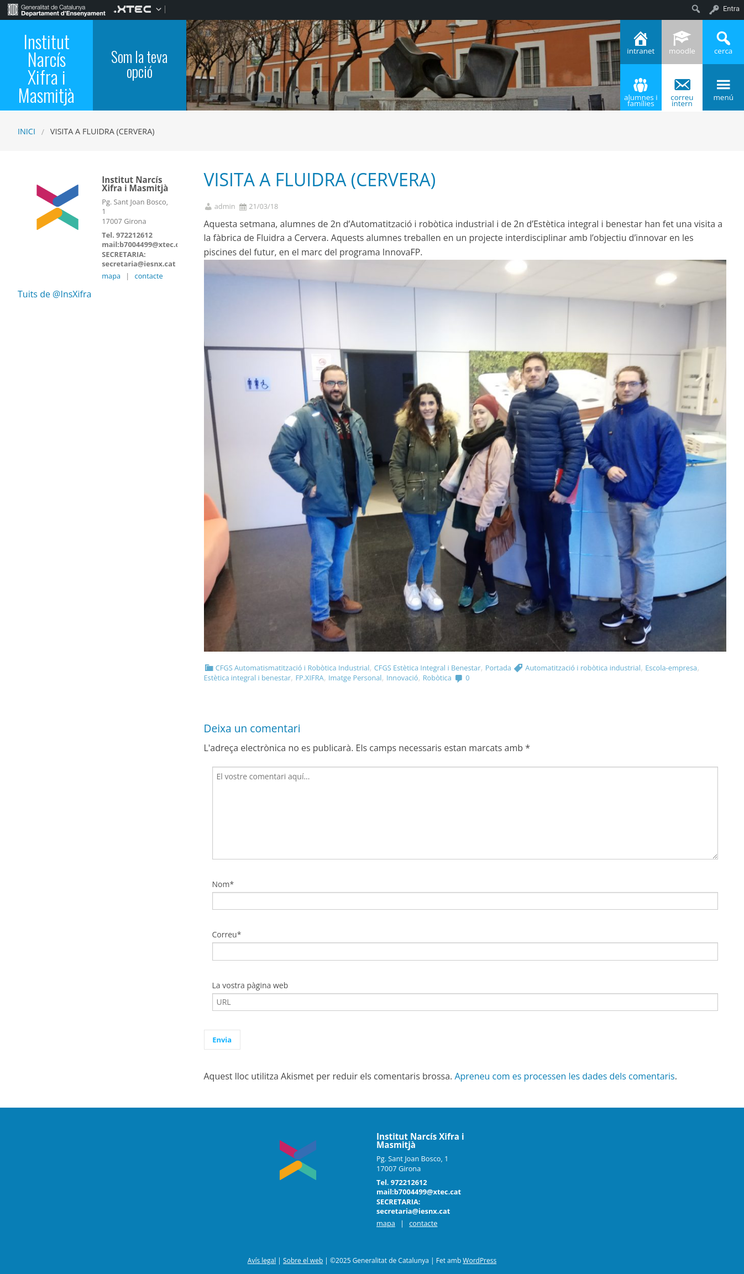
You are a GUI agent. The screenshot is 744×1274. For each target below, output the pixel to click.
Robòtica (437, 678)
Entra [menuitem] (731, 8)
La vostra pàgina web (250, 985)
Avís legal (262, 1260)
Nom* (223, 884)
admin (224, 206)
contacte (149, 276)
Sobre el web (303, 1260)
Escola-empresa (671, 668)
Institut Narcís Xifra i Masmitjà (46, 68)
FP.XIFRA (309, 678)
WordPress (479, 1260)
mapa (111, 276)
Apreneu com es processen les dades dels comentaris (564, 1076)
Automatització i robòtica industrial (583, 668)
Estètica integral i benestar (247, 678)
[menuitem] (56, 9)
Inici (26, 131)
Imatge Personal (355, 678)
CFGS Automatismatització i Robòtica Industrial (293, 668)
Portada (498, 668)
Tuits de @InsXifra (54, 294)
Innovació (402, 678)
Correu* (227, 934)
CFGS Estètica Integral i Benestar (427, 668)
